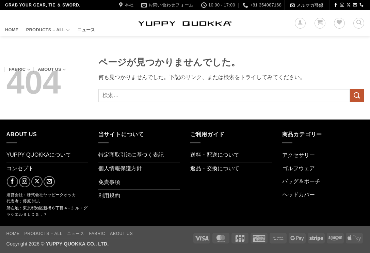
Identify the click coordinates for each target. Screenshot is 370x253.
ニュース (86, 29)
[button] (307, 5)
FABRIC (19, 69)
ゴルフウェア (298, 168)
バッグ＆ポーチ (301, 181)
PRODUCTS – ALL (47, 30)
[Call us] (361, 5)
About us (52, 69)
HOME (11, 29)
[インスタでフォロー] (342, 5)
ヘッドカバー (298, 194)
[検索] (358, 23)
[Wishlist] (339, 23)
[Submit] (357, 95)
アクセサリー (298, 155)
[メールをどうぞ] (355, 5)
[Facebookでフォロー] (336, 5)
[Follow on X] (349, 5)
